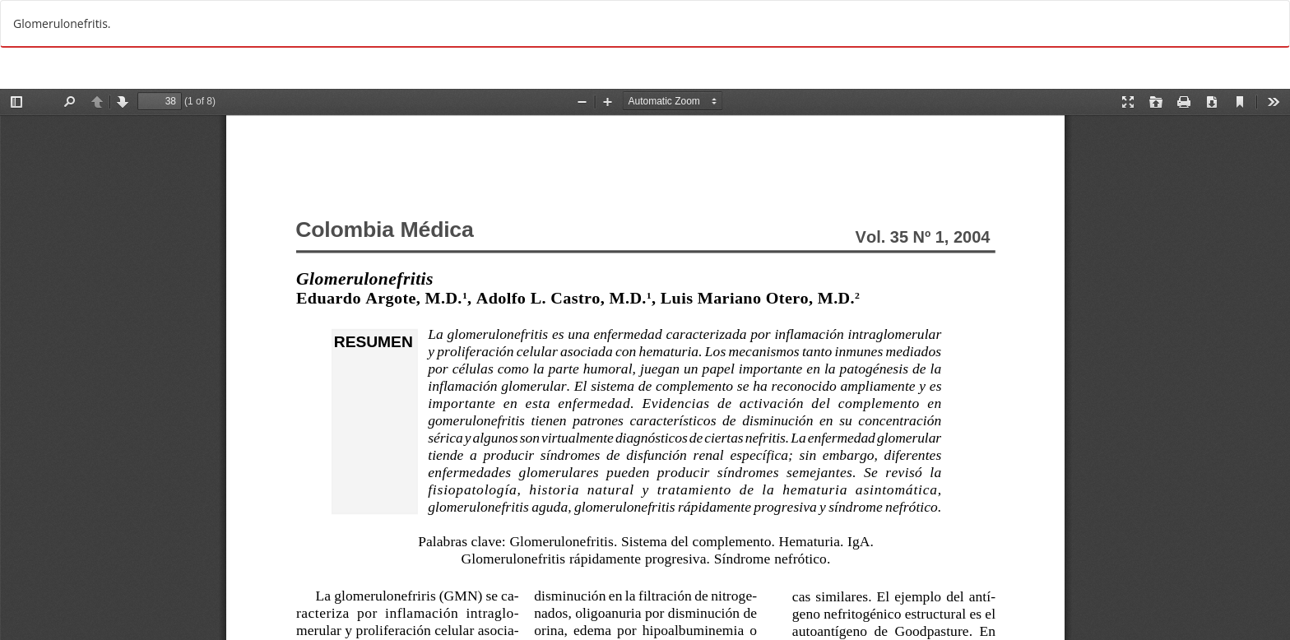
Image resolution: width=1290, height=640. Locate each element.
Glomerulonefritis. (62, 23)
